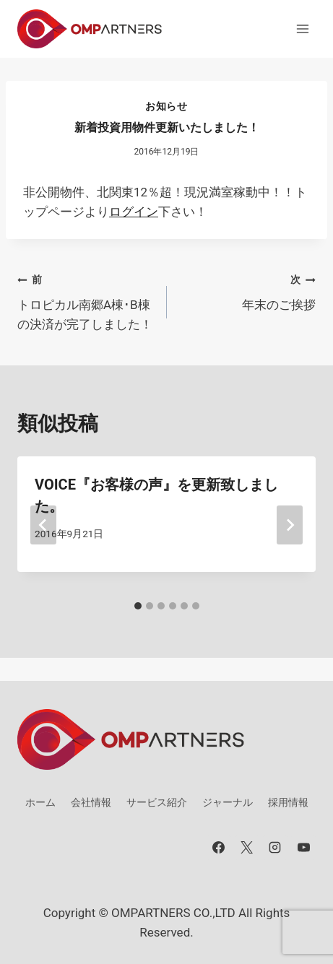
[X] (247, 847)
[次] (290, 524)
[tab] (138, 605)
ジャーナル (227, 802)
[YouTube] (303, 847)
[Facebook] (219, 847)
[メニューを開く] (302, 28)
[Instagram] (275, 847)
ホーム (40, 802)
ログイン (133, 211)
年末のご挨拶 (247, 290)
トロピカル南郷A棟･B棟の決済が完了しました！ (86, 300)
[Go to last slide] (43, 524)
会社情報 (91, 802)
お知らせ (166, 106)
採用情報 (288, 802)
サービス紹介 (156, 802)
